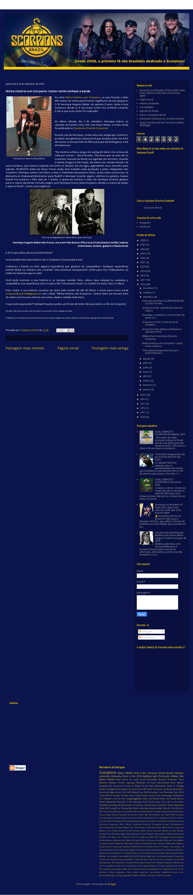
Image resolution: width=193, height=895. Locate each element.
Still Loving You (113, 808)
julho (146, 363)
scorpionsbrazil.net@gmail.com (23, 293)
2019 (143, 271)
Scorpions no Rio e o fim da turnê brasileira (160, 323)
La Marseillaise (172, 834)
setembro (148, 296)
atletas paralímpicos (113, 869)
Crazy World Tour (150, 818)
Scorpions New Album (162, 853)
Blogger (112, 884)
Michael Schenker (167, 779)
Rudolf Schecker (155, 850)
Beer (146, 814)
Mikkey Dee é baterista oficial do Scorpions (159, 337)
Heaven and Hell (169, 830)
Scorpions (107, 772)
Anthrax (115, 814)
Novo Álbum (177, 782)
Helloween (178, 795)
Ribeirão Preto (124, 801)
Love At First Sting (122, 798)
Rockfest (103, 805)
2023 (143, 253)
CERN (172, 814)
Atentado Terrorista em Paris (131, 814)
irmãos (135, 872)
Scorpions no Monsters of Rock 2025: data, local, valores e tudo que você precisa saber (162, 93)
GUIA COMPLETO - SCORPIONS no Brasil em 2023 (168, 482)
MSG (152, 837)
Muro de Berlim (151, 798)
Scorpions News (165, 805)
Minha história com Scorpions (83, 97)
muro (181, 872)
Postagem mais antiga (110, 348)
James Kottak (106, 779)
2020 (143, 266)
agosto (147, 358)
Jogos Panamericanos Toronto (133, 834)
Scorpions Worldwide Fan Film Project (115, 853)
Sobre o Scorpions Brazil (153, 114)
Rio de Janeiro (116, 785)
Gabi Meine (162, 827)
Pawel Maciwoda (107, 801)
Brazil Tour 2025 (141, 792)
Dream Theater (168, 821)
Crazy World (105, 795)
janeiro (147, 389)
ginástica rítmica (106, 872)
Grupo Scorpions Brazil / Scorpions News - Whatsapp (162, 124)
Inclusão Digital (114, 834)
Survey (124, 808)
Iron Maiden (105, 798)
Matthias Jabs (150, 776)
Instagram (145, 222)
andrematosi (131, 866)
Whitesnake (160, 785)
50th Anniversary (106, 811)
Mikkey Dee (177, 776)
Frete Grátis (151, 827)
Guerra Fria (154, 795)
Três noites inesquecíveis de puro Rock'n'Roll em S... (160, 352)
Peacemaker (171, 843)
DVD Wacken (116, 821)
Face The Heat (116, 827)
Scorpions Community (145, 805)
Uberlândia (120, 862)
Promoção (164, 776)
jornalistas (144, 872)
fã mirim (177, 869)
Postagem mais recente (25, 348)
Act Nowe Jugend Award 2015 (165, 811)
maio (146, 371)
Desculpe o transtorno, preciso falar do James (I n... (163, 316)
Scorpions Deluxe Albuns (141, 853)
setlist (159, 808)
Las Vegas (110, 789)
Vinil (154, 862)
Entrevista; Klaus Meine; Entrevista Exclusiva (130, 824)
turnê (163, 875)
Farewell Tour (128, 827)
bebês (125, 869)
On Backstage (127, 843)
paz (113, 875)
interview (143, 808)
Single (148, 856)
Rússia (165, 850)
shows (102, 789)
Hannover (157, 830)
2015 (143, 395)
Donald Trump (155, 821)
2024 (143, 249)
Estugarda (156, 824)
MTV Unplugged (161, 837)
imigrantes (120, 872)
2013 (143, 403)
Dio (147, 821)
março (146, 380)
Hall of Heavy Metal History (140, 830)
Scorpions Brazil (153, 207)
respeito (135, 875)
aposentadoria (150, 866)
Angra (108, 814)
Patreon (161, 843)
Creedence (162, 818)
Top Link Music (166, 859)
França (144, 795)
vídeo (168, 875)
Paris (155, 843)
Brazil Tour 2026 (162, 814)
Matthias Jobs (119, 840)
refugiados (126, 875)
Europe (116, 795)
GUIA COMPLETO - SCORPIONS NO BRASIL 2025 (170, 433)
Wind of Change (175, 785)
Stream (177, 856)
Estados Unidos (117, 782)
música (152, 808)
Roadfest (132, 850)
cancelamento (152, 869)
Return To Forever (145, 846)
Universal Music (132, 862)
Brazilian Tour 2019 (174, 792)
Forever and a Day (130, 795)
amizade (117, 866)
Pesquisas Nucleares (122, 846)
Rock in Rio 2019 (132, 776)
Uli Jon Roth (147, 785)
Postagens (146, 631)
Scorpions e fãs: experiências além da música (162, 309)
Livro (137, 837)
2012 (143, 408)
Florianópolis (140, 827)
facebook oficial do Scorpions (91, 128)
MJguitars (145, 837)
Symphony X (129, 859)
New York (165, 798)
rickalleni (143, 875)
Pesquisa (103, 785)
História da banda (149, 103)
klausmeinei (155, 872)
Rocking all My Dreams (120, 805)
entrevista (104, 776)
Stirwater (170, 856)
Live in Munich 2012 (126, 837)
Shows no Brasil (132, 785)
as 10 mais (160, 866)
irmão (128, 872)
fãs (182, 869)
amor (123, 866)
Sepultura (179, 805)
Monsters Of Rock (146, 782)
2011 (143, 412)
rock (149, 875)
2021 (143, 262)
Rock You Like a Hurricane (169, 801)
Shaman (142, 856)
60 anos (117, 811)
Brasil (118, 779)
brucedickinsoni (139, 869)
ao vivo (140, 866)
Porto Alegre (121, 789)
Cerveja (123, 818)
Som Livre (156, 856)
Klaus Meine (125, 773)
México (118, 843)
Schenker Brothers (176, 850)
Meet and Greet (132, 840)
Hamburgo (166, 795)
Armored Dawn (107, 792)
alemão (110, 866)
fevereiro (148, 385)
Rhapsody (124, 850)
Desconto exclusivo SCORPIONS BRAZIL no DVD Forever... (163, 302)
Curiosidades (147, 107)
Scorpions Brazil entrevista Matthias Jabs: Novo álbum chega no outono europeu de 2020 (170, 536)
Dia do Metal (128, 821)
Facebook (145, 226)
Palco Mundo (147, 843)
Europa (166, 824)
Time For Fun (154, 859)
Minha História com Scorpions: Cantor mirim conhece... (162, 344)
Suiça (121, 859)
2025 (143, 244)
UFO (113, 862)
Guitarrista (123, 830)
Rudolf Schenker (175, 773)
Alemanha (116, 776)
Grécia (114, 830)
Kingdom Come (152, 834)
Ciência (130, 818)
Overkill (137, 843)
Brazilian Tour (156, 792)
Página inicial (68, 348)
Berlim (152, 814)
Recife (134, 846)
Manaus (109, 840)
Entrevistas (152, 779)
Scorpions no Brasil (162, 789)
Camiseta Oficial (106, 818)
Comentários (147, 637)
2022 (143, 258)
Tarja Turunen (141, 859)
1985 (165, 808)
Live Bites (111, 837)
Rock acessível (142, 850)
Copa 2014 (138, 818)
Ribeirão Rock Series (143, 801)
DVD (109, 821)
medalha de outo (170, 872)
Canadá (117, 818)
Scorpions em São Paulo (140, 789)
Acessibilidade (127, 811)
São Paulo (133, 808)
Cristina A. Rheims (175, 818)
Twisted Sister (105, 862)
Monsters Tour (170, 840)
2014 (143, 399)
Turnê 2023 (179, 859)
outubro (147, 292)
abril (145, 376)
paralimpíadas (105, 875)
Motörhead (163, 782)
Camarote (180, 814)
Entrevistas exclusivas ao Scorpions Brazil (162, 118)
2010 (143, 416)
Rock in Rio (140, 773)
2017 (143, 280)
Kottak (162, 834)
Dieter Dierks (139, 821)
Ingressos (130, 782)
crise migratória (165, 869)
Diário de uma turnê (133, 779)
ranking (118, 875)
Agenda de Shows (149, 111)
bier (130, 869)
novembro (149, 288)
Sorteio (163, 856)
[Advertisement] (76, 732)
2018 (143, 275)
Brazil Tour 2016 (123, 792)
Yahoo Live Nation (172, 862)
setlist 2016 (156, 875)
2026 (143, 240)
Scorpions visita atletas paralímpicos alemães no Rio (162, 330)
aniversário (178, 789)
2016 (143, 284)
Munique (110, 843)
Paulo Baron (177, 798)
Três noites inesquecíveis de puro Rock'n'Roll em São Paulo (170, 457)
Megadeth (137, 798)
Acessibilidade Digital (143, 811)
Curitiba (102, 821)
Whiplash (161, 862)
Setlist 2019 (134, 856)
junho (146, 367)
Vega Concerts (145, 862)
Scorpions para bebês (120, 856)
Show (102, 808)
